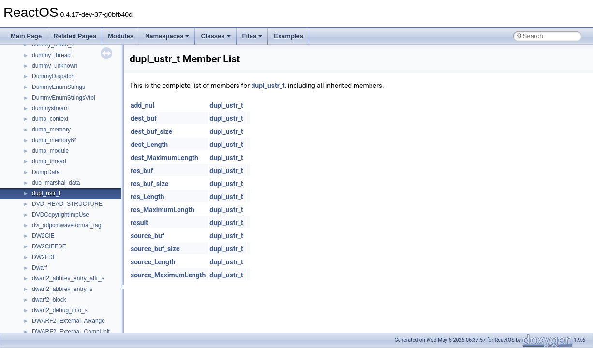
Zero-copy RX (34, 137)
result (139, 223)
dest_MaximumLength (164, 157)
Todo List (28, 212)
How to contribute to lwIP (48, 84)
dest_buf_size (151, 131)
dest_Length (149, 144)
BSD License (33, 191)
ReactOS (20, 52)
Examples (288, 36)
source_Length (153, 262)
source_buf (147, 236)
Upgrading (29, 63)
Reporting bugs (36, 127)
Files (252, 36)
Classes (215, 36)
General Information (42, 201)
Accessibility (47, 307)
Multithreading (34, 159)
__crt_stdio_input (54, 276)
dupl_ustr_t (267, 85)
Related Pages (74, 36)
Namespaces (167, 36)
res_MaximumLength (162, 210)
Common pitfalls (37, 105)
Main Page (26, 36)
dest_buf (144, 118)
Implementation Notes (44, 180)
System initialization (41, 148)
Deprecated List (36, 222)
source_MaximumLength (168, 275)
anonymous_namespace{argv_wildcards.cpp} (90, 329)
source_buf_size (155, 249)
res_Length (147, 197)
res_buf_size (149, 184)
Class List (36, 265)
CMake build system (42, 95)
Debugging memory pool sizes (55, 116)
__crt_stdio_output (56, 286)
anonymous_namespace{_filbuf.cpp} (78, 318)
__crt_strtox (47, 297)
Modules (120, 36)
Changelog (30, 74)
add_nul (142, 105)
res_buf (142, 170)
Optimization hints (39, 169)
